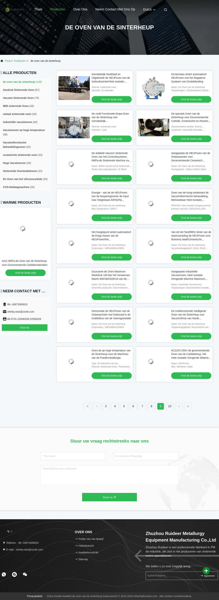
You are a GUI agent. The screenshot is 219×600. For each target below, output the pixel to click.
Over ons (80, 9)
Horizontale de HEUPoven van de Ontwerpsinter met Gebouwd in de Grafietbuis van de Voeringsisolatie (111, 315)
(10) (22, 171)
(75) (21, 97)
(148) (22, 81)
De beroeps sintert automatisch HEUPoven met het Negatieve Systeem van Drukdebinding (189, 78)
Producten (57, 9)
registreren (207, 575)
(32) (23, 154)
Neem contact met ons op (115, 9)
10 (169, 406)
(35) (19, 187)
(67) (21, 89)
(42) (17, 144)
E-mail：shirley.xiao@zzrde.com (23, 549)
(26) (17, 163)
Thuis (38, 9)
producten (20, 60)
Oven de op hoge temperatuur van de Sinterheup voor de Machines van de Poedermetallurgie (111, 354)
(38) (24, 132)
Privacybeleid (34, 596)
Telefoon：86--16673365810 (21, 542)
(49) (18, 106)
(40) (19, 114)
